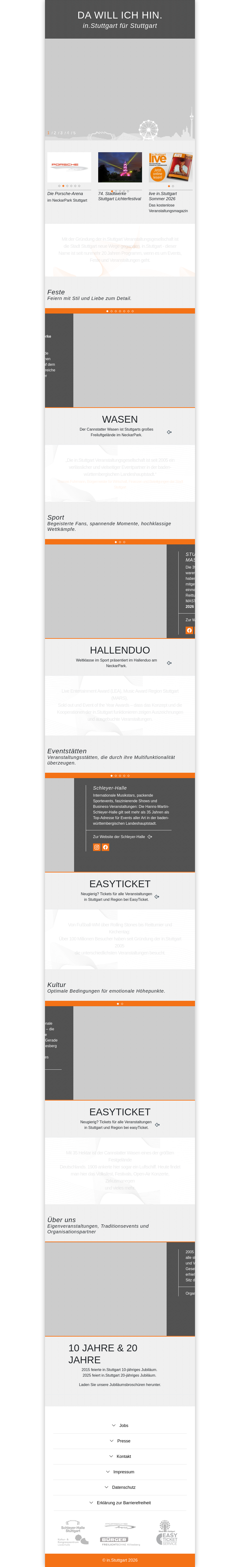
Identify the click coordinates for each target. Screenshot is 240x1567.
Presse (123, 1441)
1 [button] (48, 133)
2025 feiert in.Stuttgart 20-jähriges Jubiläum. (120, 1375)
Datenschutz (123, 1487)
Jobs (123, 1425)
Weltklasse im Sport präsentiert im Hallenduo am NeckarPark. (116, 663)
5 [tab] (75, 186)
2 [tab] (63, 186)
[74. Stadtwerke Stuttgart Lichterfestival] (120, 188)
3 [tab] (67, 186)
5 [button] (74, 133)
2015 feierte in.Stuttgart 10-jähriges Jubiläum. (120, 1370)
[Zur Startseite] (173, 8)
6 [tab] (79, 186)
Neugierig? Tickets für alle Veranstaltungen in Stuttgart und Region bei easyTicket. (116, 1125)
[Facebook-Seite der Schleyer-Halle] (144, 847)
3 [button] (62, 133)
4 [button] (68, 133)
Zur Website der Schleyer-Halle (157, 837)
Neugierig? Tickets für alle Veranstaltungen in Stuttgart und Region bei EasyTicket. (116, 897)
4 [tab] (71, 186)
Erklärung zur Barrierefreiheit (123, 1502)
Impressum (123, 1472)
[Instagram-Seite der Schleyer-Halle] (135, 847)
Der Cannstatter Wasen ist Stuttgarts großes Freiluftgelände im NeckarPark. (116, 432)
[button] (56, 7)
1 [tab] (59, 186)
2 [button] (55, 133)
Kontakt (123, 1456)
